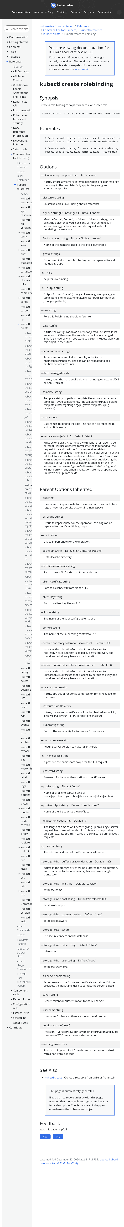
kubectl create (51, 34)
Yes (45, 1137)
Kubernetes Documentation (56, 26)
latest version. (83, 69)
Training (62, 12)
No (58, 1137)
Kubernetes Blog (43, 12)
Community (104, 12)
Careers (75, 12)
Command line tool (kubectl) (60, 30)
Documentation (21, 12)
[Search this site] (24, 29)
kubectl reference (91, 30)
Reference (83, 26)
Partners (89, 12)
